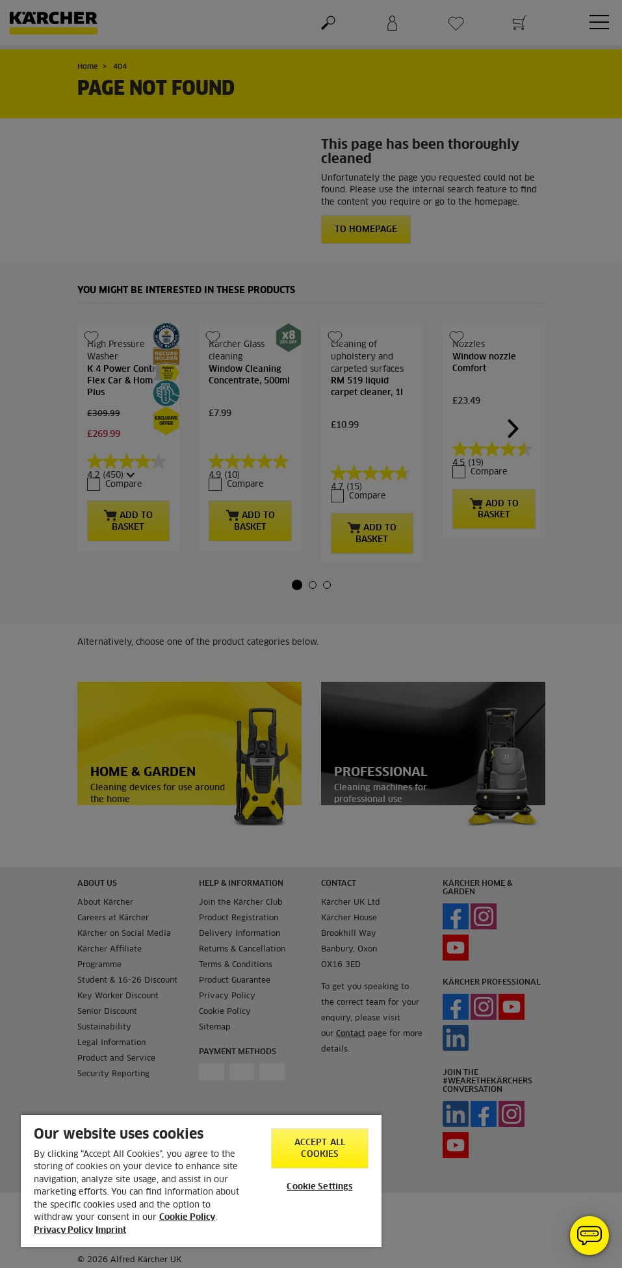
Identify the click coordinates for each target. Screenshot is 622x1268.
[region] (201, 1180)
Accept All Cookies (319, 1149)
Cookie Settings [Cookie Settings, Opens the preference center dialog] (319, 1187)
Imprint (111, 1230)
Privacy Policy (63, 1230)
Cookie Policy (187, 1217)
